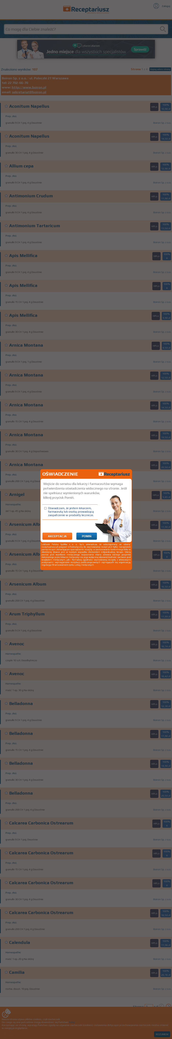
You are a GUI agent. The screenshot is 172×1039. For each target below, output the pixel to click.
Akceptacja (57, 536)
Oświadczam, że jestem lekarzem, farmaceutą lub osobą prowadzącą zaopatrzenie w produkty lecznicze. (71, 511)
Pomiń (86, 536)
